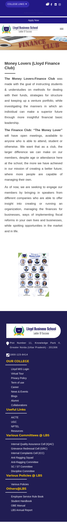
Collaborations (19, 405)
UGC (14, 421)
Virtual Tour (17, 373)
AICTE (14, 417)
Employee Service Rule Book (27, 496)
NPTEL (15, 426)
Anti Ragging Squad (22, 457)
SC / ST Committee (22, 466)
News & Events (19, 391)
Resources (17, 430)
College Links (16, 4)
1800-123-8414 (19, 354)
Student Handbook (21, 501)
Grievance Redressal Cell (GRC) (29, 448)
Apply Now (33, 20)
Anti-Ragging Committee (24, 462)
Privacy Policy (19, 378)
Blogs (14, 396)
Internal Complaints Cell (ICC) (27, 453)
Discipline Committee (22, 471)
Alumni (15, 400)
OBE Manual (18, 505)
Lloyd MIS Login (20, 369)
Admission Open (33, 12)
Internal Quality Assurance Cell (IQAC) (32, 444)
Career (15, 387)
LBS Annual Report (21, 510)
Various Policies (20, 484)
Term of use (17, 382)
